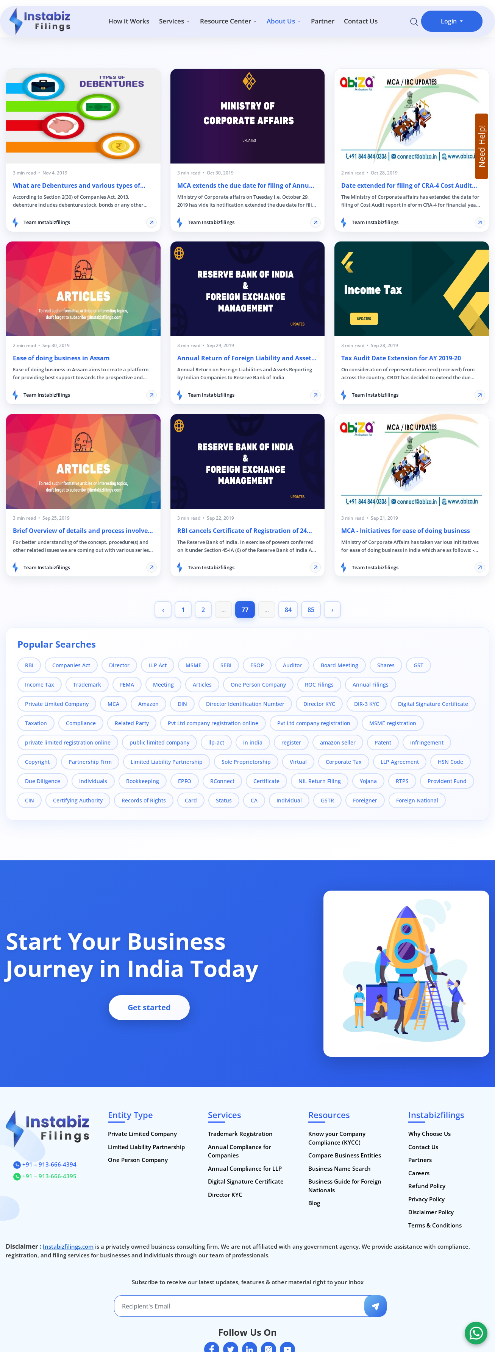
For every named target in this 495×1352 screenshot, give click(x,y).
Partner (322, 21)
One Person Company (258, 684)
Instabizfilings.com (68, 1246)
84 (288, 610)
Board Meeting (339, 665)
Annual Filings (371, 684)
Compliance (81, 723)
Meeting (163, 684)
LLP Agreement (400, 761)
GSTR (327, 800)
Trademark (87, 684)
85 (311, 610)
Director (119, 665)
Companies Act (71, 665)
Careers (418, 1173)
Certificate (266, 781)
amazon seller (338, 742)
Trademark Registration (240, 1133)
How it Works (128, 21)
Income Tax (39, 684)
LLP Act (157, 665)
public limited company (159, 742)
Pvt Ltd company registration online (213, 723)
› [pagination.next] (332, 610)
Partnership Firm (90, 761)
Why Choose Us (429, 1133)
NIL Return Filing (319, 781)
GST (418, 665)
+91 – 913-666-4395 (45, 1176)
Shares (386, 665)
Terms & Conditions (435, 1225)
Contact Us (361, 21)
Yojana (368, 781)
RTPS (402, 781)
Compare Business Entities (344, 1155)
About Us (284, 21)
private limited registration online (68, 742)
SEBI (225, 665)
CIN (29, 800)
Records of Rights (144, 800)
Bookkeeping (142, 781)
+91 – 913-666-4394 (45, 1164)
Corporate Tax (344, 761)
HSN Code (450, 761)
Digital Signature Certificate (433, 703)
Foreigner (365, 800)
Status (224, 800)
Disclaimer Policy (431, 1212)
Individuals (93, 781)
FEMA (127, 684)
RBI (29, 665)
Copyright (37, 761)
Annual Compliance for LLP (245, 1168)
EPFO (184, 781)
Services (174, 21)
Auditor (292, 665)
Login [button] (449, 21)
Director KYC (319, 703)
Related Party (132, 723)
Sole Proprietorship (246, 761)
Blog (314, 1203)
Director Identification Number (245, 703)
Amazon (148, 703)
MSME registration (392, 723)
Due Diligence (42, 781)
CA (254, 800)
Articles (202, 684)
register (291, 742)
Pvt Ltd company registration (313, 723)
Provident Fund (447, 781)
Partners (420, 1160)
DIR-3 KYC (366, 703)
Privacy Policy (426, 1199)
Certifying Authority (78, 800)
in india (252, 742)
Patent (383, 742)
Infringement (426, 742)
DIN (182, 703)
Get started (149, 1007)
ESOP (257, 665)
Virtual (298, 761)
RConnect (222, 781)
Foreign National (417, 800)
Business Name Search (339, 1168)
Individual (289, 800)
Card (191, 800)
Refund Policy (426, 1186)
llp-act (216, 742)
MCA (113, 703)
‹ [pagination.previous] (163, 610)
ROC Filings (319, 684)
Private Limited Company (57, 703)
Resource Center (228, 21)
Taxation (36, 723)
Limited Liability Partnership (167, 761)
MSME (193, 665)
